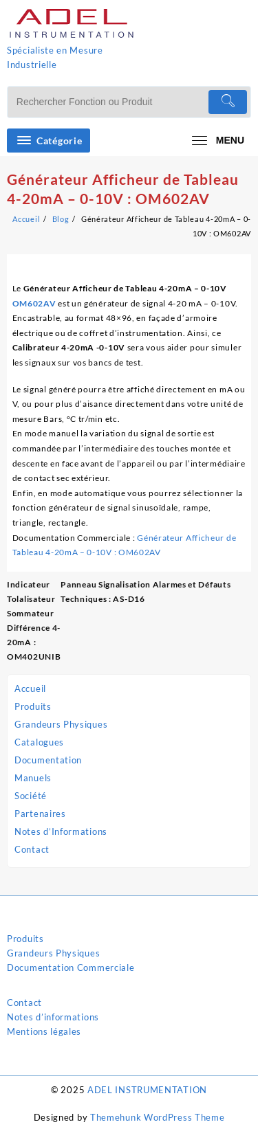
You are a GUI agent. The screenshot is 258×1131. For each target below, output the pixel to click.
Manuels (33, 777)
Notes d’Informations (60, 831)
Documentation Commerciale (71, 967)
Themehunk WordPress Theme (157, 1117)
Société (30, 795)
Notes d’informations (53, 1016)
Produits (33, 706)
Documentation (48, 759)
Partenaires (40, 813)
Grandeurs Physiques (60, 724)
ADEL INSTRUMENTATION (147, 1089)
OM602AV (34, 303)
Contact (32, 849)
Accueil (30, 688)
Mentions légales (44, 1031)
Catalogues (39, 742)
